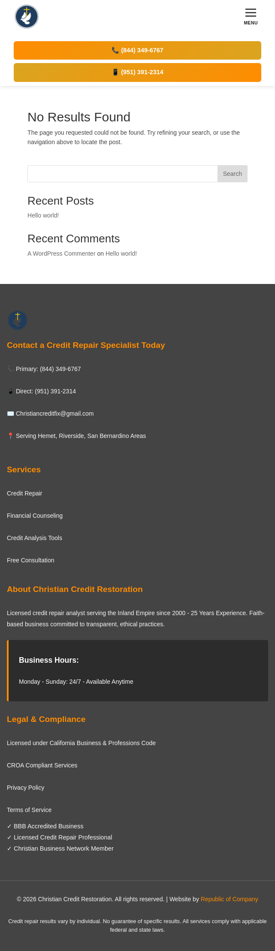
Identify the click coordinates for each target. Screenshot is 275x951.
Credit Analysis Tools (34, 537)
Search (232, 173)
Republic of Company (229, 899)
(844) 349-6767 (60, 368)
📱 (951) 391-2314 (137, 72)
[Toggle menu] (250, 17)
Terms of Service (29, 809)
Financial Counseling (35, 515)
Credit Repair (24, 493)
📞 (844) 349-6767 (137, 50)
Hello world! (43, 215)
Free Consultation (30, 560)
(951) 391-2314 (55, 391)
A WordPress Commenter (61, 253)
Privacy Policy (25, 787)
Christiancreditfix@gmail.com (55, 413)
